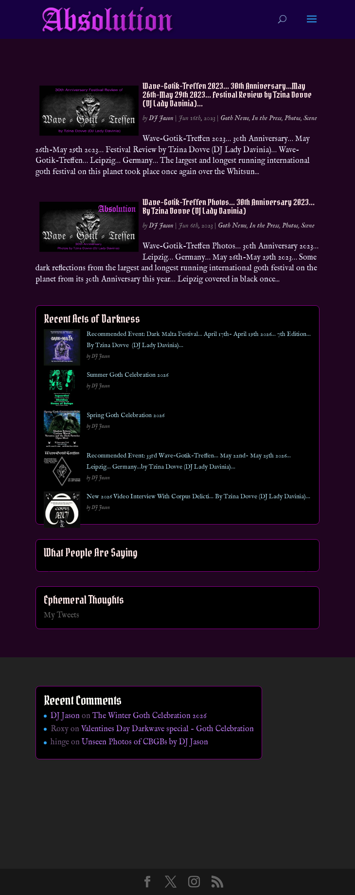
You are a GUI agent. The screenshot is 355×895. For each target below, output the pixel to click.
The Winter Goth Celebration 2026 (149, 716)
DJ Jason (161, 118)
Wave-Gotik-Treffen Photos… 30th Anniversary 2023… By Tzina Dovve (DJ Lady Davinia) (228, 206)
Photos (292, 118)
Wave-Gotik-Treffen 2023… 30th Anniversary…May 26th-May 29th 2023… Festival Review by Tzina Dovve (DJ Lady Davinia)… (227, 94)
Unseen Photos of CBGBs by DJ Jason (145, 742)
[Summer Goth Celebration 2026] (62, 390)
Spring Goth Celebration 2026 (125, 415)
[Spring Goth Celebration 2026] (62, 430)
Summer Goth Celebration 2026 (127, 375)
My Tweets (61, 615)
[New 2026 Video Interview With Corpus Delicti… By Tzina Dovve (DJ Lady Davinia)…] (62, 511)
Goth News (234, 118)
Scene (310, 118)
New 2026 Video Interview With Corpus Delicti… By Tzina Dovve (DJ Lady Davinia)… (198, 496)
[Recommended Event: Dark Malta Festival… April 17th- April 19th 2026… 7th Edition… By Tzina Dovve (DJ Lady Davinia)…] (62, 349)
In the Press (267, 118)
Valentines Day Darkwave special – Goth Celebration (167, 729)
